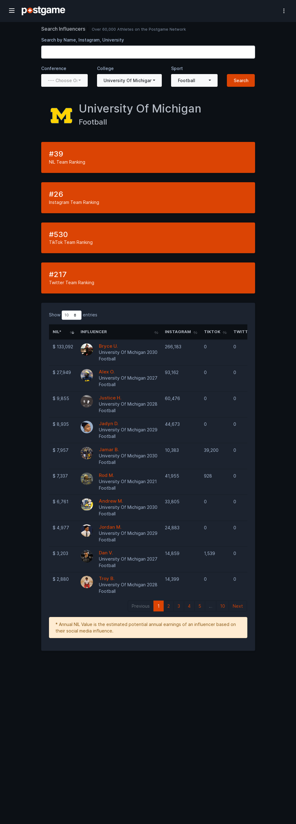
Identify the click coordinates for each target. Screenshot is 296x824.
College (105, 68)
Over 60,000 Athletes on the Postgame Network (139, 29)
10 (222, 606)
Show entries (73, 315)
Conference (53, 68)
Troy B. (107, 578)
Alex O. (107, 372)
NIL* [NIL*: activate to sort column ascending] (57, 331)
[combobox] (64, 80)
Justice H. (110, 398)
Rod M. (106, 475)
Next (238, 606)
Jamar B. (109, 449)
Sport (177, 68)
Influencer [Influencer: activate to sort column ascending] (94, 331)
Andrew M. (111, 501)
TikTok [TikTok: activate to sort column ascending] (212, 331)
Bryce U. (108, 346)
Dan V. (106, 553)
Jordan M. (110, 527)
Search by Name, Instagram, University (82, 39)
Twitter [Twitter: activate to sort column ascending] (243, 331)
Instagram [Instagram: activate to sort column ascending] (178, 331)
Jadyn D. (108, 423)
